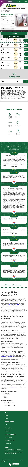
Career (6, 418)
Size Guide (7, 431)
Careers (26, 1)
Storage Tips (8, 428)
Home (2, 1)
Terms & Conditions (10, 440)
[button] (10, 1)
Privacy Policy (8, 437)
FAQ (6, 424)
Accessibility (8, 443)
